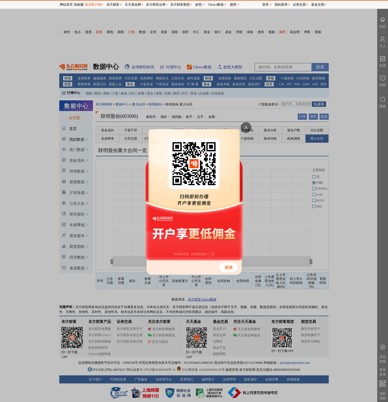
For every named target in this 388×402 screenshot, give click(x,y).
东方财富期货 (180, 4)
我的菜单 (281, 4)
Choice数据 (216, 4)
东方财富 (112, 4)
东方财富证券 (155, 4)
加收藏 (79, 4)
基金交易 (317, 4)
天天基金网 (133, 4)
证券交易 (299, 4)
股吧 (233, 4)
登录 (265, 4)
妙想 (198, 4)
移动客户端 (93, 4)
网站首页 (66, 4)
